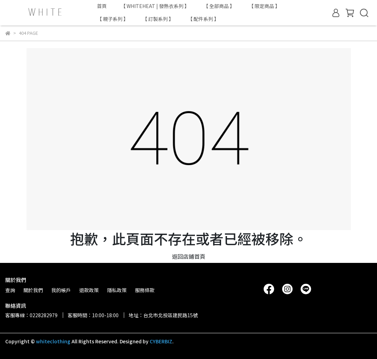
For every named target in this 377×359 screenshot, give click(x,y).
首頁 (102, 5)
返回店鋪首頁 (188, 256)
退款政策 (89, 290)
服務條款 (144, 290)
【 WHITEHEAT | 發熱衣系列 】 (155, 5)
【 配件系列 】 (203, 18)
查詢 (10, 290)
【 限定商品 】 (264, 5)
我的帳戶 (61, 290)
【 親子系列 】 (112, 18)
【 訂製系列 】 (158, 18)
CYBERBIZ (161, 341)
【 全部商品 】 (219, 5)
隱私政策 (117, 290)
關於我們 (33, 290)
